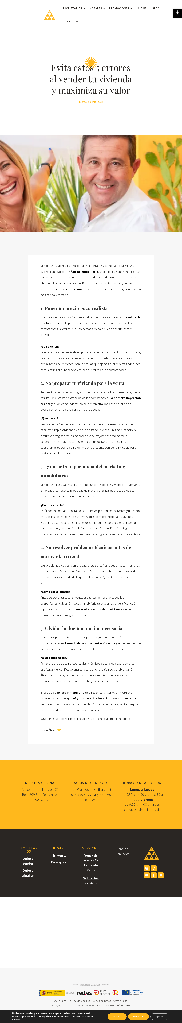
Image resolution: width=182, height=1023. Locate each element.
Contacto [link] (70, 21)
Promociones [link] (119, 8)
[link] (177, 13)
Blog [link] (156, 8)
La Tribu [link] (142, 8)
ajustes (16, 1019)
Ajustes (160, 1016)
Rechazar (138, 1016)
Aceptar (117, 1016)
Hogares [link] (95, 8)
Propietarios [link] (72, 8)
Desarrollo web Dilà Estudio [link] (113, 1005)
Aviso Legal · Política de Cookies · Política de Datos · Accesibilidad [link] (91, 1000)
